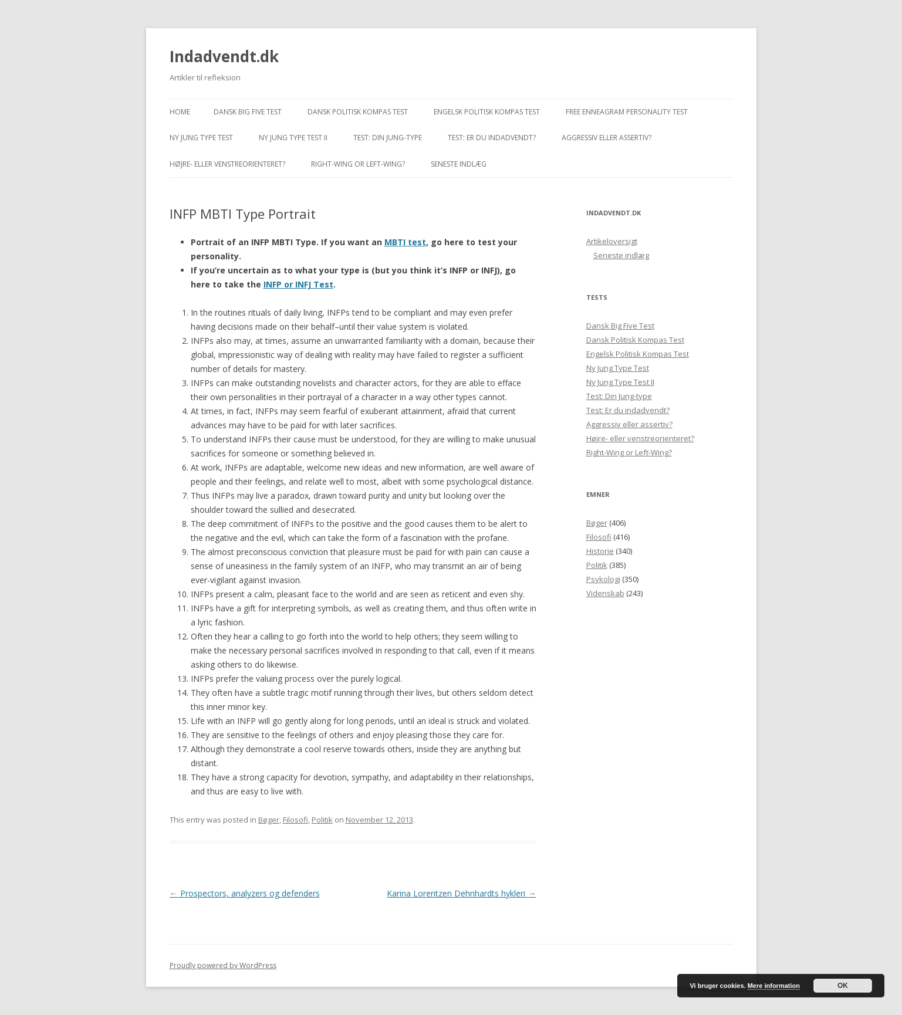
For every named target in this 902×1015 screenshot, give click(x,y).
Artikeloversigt (611, 241)
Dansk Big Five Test (248, 112)
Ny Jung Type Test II (293, 138)
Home (180, 112)
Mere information (774, 985)
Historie (600, 551)
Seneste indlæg (459, 164)
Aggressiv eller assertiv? (606, 138)
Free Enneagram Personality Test (627, 112)
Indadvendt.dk (224, 56)
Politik (322, 819)
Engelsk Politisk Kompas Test (487, 112)
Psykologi (603, 579)
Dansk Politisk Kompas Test (358, 112)
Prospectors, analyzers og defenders (245, 893)
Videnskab (605, 593)
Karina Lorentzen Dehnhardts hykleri (461, 893)
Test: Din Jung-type (387, 138)
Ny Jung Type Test (201, 138)
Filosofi (295, 819)
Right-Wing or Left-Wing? (358, 164)
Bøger (268, 819)
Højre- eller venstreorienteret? (227, 164)
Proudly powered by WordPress (223, 965)
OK (842, 986)
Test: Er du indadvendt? (492, 138)
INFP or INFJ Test (298, 284)
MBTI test (405, 242)
